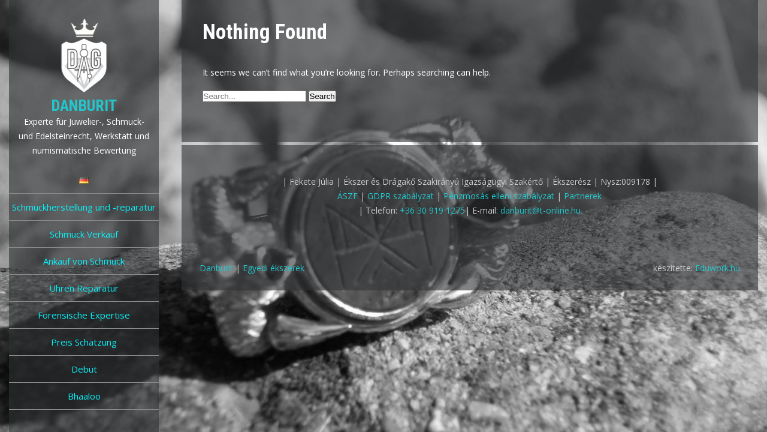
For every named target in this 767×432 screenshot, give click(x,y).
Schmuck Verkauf (84, 234)
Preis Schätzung (84, 342)
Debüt (84, 369)
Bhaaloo (84, 396)
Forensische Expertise (84, 315)
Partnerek (583, 196)
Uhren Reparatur (84, 288)
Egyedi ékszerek (273, 268)
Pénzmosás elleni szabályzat (498, 196)
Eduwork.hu (717, 268)
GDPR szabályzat (400, 196)
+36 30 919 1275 (432, 210)
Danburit (84, 106)
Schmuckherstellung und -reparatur (84, 207)
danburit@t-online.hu (540, 210)
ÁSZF (347, 196)
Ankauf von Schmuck (84, 261)
